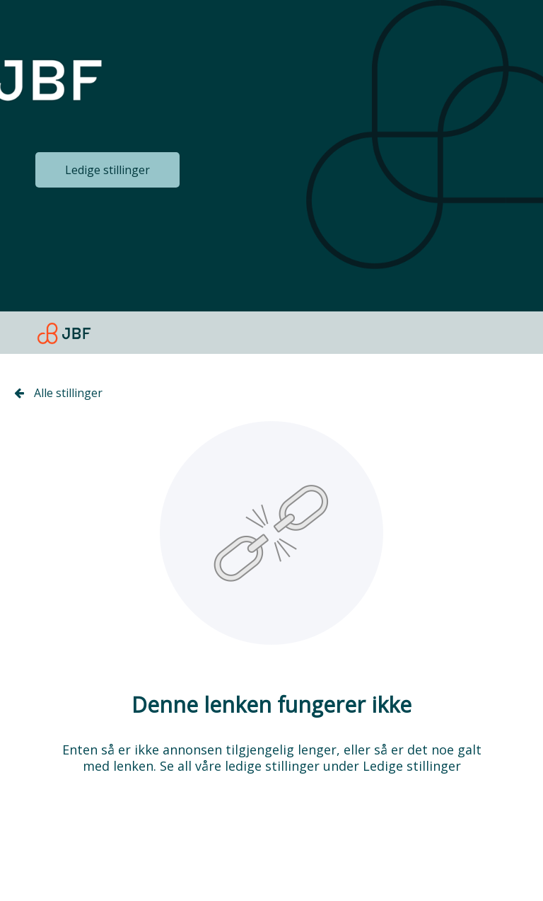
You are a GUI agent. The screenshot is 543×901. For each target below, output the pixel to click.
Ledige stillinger (107, 170)
